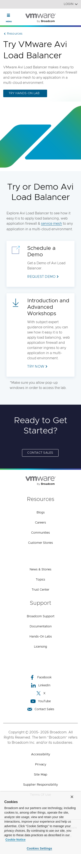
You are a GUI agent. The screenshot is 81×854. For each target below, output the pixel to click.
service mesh (51, 223)
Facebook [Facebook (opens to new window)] (41, 677)
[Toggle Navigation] (8, 15)
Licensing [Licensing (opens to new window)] (40, 646)
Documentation (41, 626)
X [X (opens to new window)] (40, 693)
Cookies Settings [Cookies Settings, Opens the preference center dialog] (39, 848)
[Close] (72, 797)
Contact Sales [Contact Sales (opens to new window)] (40, 452)
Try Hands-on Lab (24, 93)
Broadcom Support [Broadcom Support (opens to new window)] (40, 616)
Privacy (40, 764)
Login (71, 4)
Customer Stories (40, 542)
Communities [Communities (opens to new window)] (40, 532)
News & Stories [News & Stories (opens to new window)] (40, 569)
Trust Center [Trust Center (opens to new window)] (40, 589)
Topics (40, 579)
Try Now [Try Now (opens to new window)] (35, 366)
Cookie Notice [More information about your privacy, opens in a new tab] (15, 839)
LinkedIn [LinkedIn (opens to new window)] (40, 685)
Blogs (41, 512)
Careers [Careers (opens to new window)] (40, 522)
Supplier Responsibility (40, 784)
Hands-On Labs (40, 636)
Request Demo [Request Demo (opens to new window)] (41, 276)
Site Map (40, 774)
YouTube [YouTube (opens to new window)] (40, 701)
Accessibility (40, 754)
